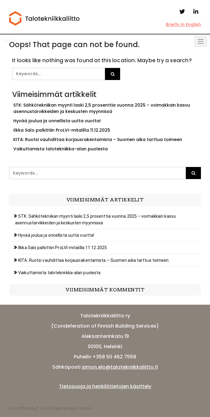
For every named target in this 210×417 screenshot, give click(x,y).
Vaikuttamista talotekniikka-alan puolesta (60, 149)
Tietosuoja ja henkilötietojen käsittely (105, 386)
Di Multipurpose (55, 408)
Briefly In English (183, 24)
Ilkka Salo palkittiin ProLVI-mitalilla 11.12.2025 (61, 130)
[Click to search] (112, 74)
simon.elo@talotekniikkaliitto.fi (120, 367)
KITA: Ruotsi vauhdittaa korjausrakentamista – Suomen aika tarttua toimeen (97, 139)
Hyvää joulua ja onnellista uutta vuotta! (57, 121)
